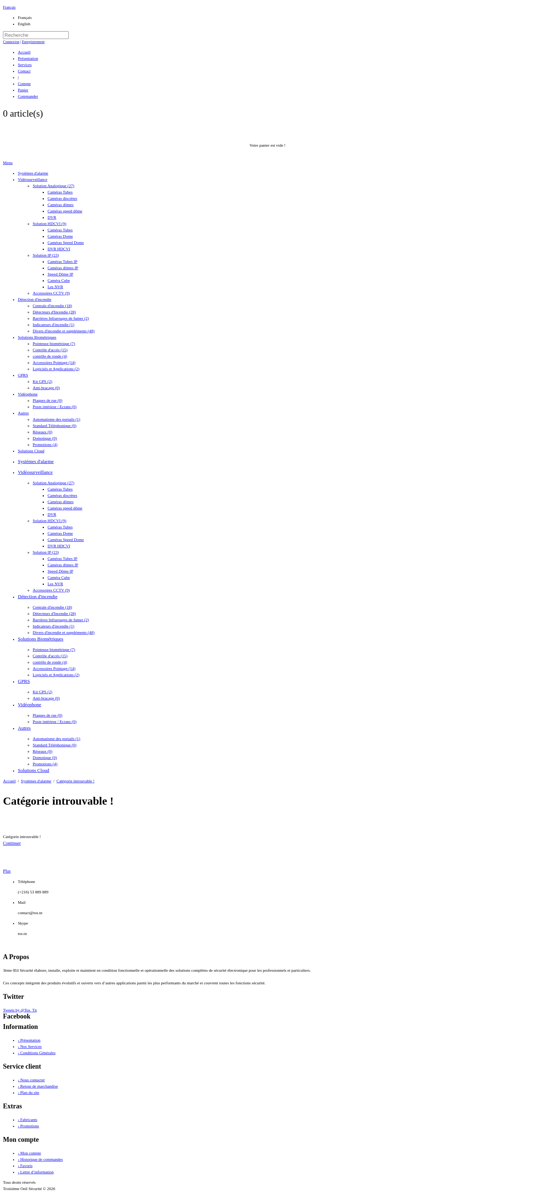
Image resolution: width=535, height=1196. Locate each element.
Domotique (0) (45, 438)
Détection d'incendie (34, 299)
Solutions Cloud (31, 451)
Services (25, 64)
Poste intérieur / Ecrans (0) (55, 406)
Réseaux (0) (42, 432)
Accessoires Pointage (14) (54, 362)
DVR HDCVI (59, 249)
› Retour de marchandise (38, 1086)
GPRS (23, 375)
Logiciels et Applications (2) (56, 368)
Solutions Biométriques (37, 337)
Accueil (24, 52)
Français (9, 7)
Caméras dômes (61, 204)
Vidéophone (28, 394)
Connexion (11, 42)
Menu (8, 162)
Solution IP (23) (46, 255)
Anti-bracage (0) (46, 387)
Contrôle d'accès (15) (50, 350)
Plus (7, 871)
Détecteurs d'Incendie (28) (54, 312)
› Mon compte (29, 1153)
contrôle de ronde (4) (50, 356)
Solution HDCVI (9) (49, 223)
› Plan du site (28, 1092)
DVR (52, 217)
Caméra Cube (59, 280)
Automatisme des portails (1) (56, 419)
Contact (24, 71)
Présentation (28, 58)
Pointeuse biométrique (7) (54, 343)
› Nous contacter (31, 1080)
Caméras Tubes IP (62, 261)
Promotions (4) (45, 444)
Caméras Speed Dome (66, 242)
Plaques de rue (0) (47, 400)
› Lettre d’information (36, 1172)
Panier (23, 90)
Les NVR (55, 286)
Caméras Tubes (60, 192)
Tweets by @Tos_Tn (20, 1010)
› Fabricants (27, 1119)
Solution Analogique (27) (53, 185)
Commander (28, 96)
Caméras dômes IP (63, 267)
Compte (24, 83)
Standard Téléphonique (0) (55, 425)
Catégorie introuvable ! (75, 781)
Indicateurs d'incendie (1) (53, 324)
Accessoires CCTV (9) (51, 293)
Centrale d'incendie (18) (52, 305)
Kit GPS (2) (42, 381)
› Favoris (25, 1165)
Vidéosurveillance (32, 179)
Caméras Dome (60, 236)
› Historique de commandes (40, 1159)
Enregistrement (33, 42)
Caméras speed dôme (65, 211)
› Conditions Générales (36, 1052)
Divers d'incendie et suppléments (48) (63, 331)
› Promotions (28, 1126)
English (24, 24)
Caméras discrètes (62, 198)
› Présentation (29, 1040)
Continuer (12, 843)
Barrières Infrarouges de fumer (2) (61, 318)
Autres (23, 413)
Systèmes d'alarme (33, 173)
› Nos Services (30, 1046)
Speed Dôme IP (60, 274)
